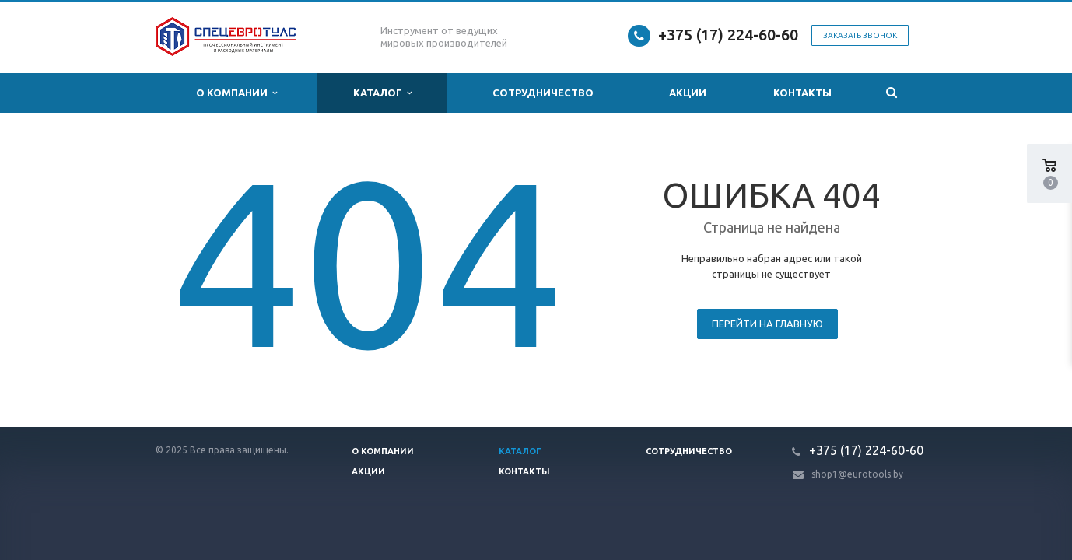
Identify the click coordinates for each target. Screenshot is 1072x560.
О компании (236, 93)
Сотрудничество (543, 92)
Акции (687, 92)
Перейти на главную (767, 323)
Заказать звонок (860, 35)
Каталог (382, 93)
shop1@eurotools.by (857, 474)
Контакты (802, 92)
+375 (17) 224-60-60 (728, 35)
